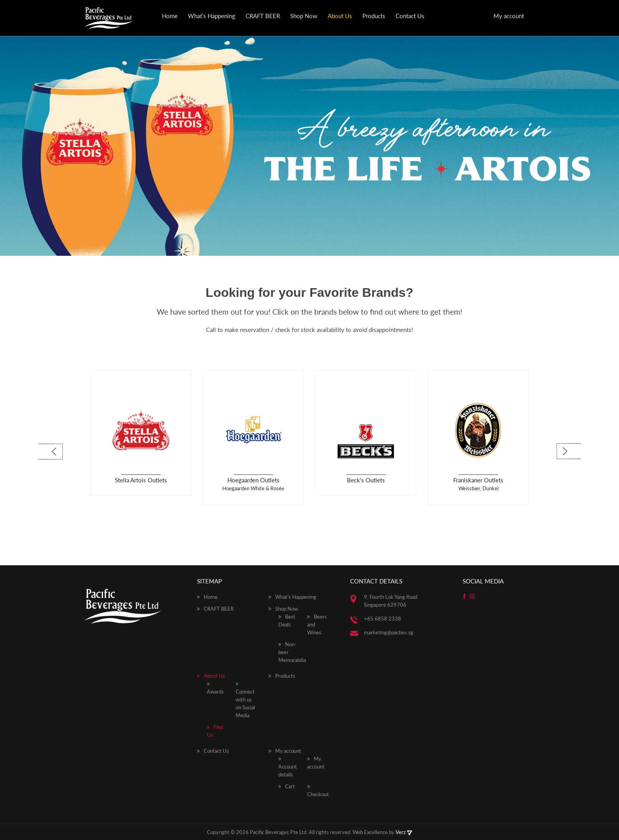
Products (373, 15)
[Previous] (50, 452)
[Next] (569, 452)
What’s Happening (211, 15)
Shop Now (303, 15)
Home (170, 15)
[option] (140, 433)
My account (508, 15)
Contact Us (410, 15)
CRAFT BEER (263, 15)
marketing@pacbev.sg (388, 632)
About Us (340, 15)
